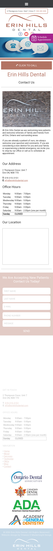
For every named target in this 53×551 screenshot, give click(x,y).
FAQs (6, 461)
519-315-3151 (41, 11)
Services (8, 456)
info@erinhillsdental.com (16, 180)
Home (7, 451)
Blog (6, 464)
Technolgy (9, 459)
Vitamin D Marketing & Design (36, 535)
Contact (7, 466)
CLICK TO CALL (26, 65)
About (6, 453)
